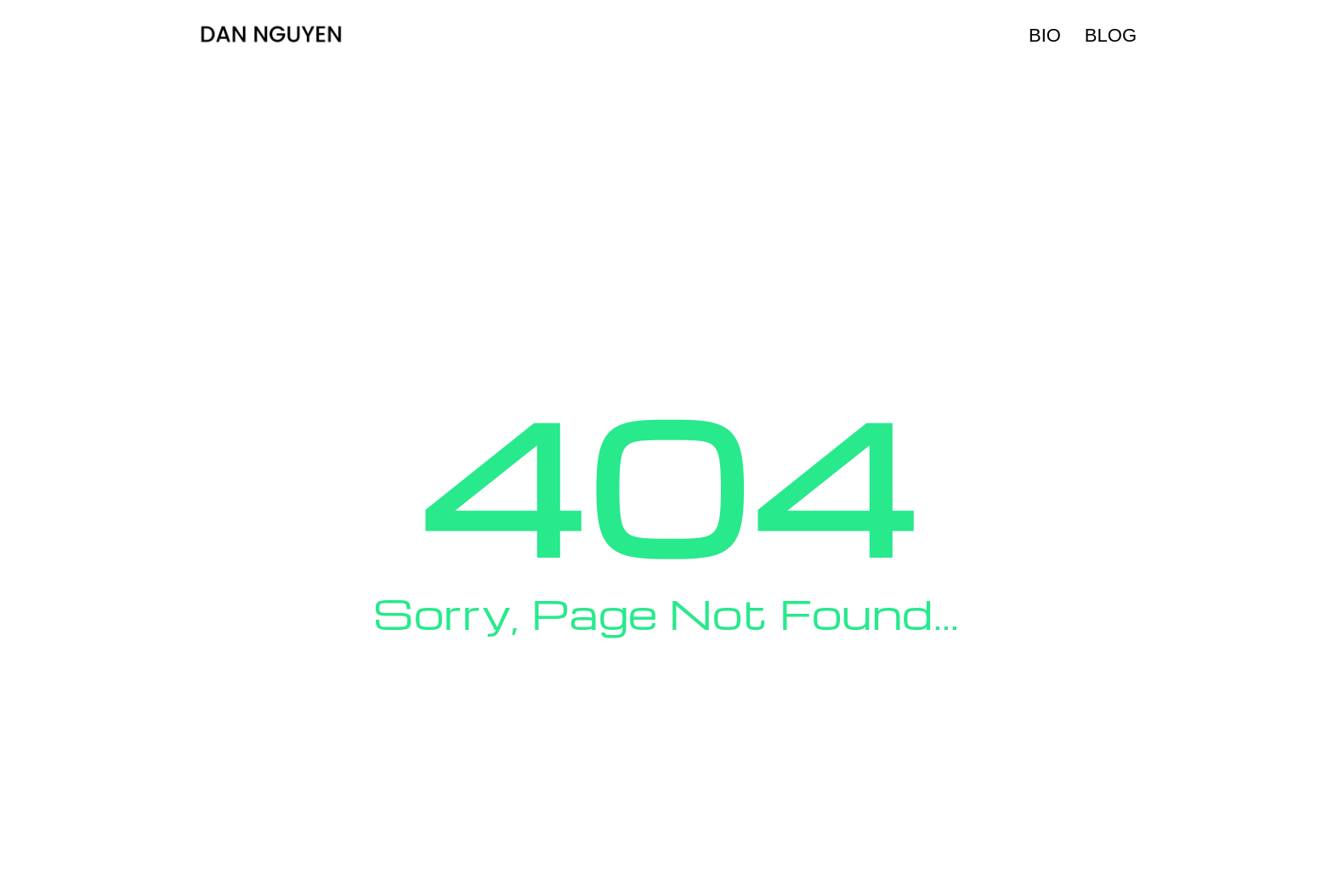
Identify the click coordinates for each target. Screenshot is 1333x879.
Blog (1111, 35)
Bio (1045, 35)
